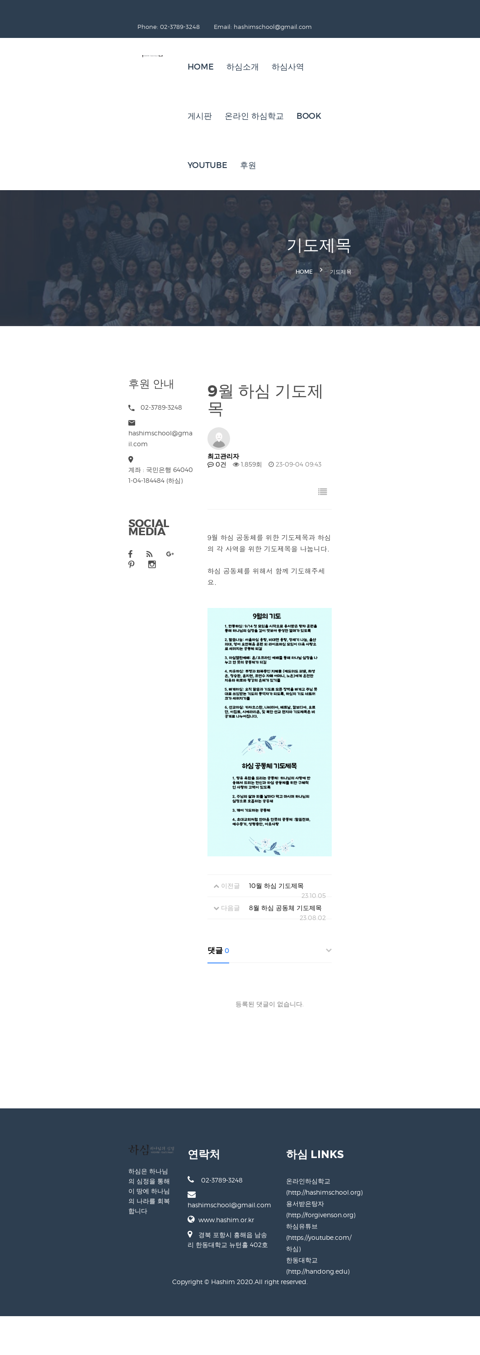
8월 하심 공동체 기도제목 (251, 992)
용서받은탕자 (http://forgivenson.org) (374, 1273)
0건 (210, 356)
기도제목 (441, 206)
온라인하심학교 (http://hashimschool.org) (381, 1262)
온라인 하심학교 (333, 51)
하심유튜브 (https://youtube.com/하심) (376, 1284)
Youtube (157, 101)
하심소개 (192, 51)
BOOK (388, 51)
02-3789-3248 (165, 1261)
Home (150, 51)
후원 (198, 101)
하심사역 (237, 51)
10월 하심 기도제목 (242, 970)
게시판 (279, 51)
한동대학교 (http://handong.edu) (368, 1295)
